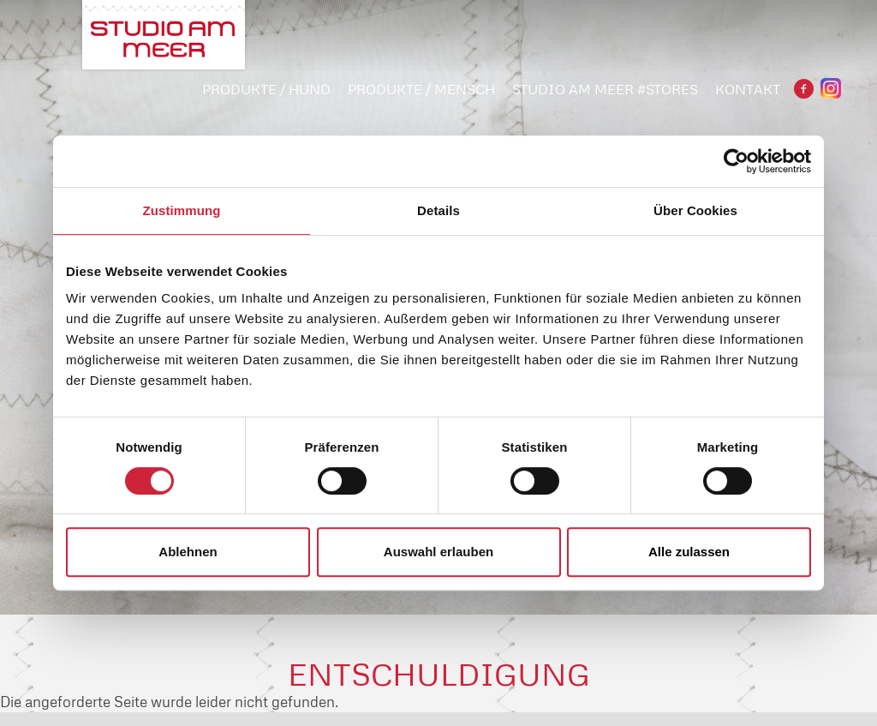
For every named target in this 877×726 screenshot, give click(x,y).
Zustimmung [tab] (182, 210)
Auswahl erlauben (438, 551)
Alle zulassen (689, 551)
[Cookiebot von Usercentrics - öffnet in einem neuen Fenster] (736, 161)
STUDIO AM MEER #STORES (605, 89)
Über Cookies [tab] (695, 210)
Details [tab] (438, 210)
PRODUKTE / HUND (266, 89)
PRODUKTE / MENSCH (421, 89)
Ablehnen (187, 551)
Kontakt (747, 89)
